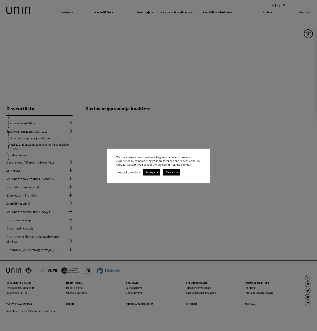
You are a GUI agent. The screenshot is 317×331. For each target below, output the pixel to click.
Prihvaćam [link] (172, 172)
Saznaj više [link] (152, 172)
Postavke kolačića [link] (128, 172)
